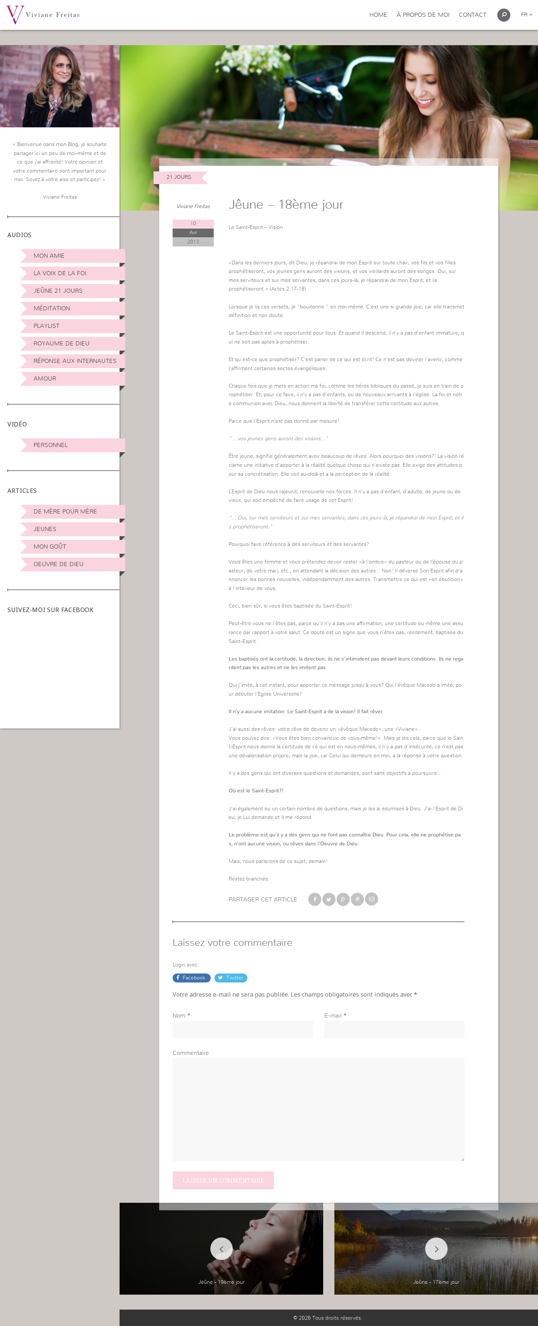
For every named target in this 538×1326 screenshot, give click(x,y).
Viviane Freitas (193, 206)
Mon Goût (50, 547)
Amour (45, 379)
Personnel (51, 445)
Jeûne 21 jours (58, 291)
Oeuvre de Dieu (59, 564)
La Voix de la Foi (60, 273)
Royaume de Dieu (62, 344)
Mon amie (49, 256)
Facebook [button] (194, 978)
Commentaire (191, 1053)
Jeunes (45, 529)
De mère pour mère (65, 512)
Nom (179, 1016)
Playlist (46, 326)
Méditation (52, 308)
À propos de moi (423, 15)
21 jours (179, 177)
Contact (472, 15)
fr (526, 15)
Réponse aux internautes (75, 361)
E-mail (332, 1016)
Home (378, 15)
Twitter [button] (234, 978)
